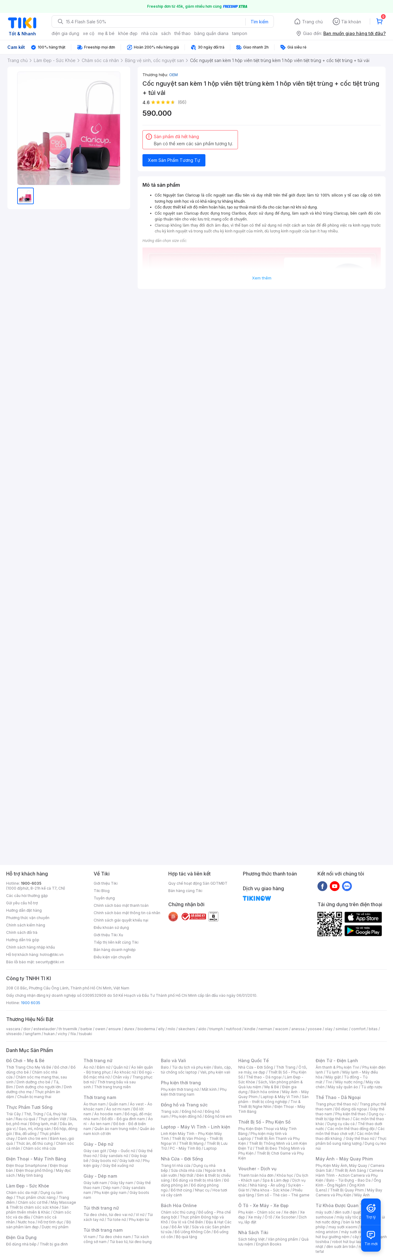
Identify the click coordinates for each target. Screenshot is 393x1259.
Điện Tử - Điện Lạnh (337, 1060)
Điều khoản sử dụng (111, 927)
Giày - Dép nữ (98, 1144)
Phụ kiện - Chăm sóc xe (259, 1212)
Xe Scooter (285, 1217)
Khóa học (285, 1175)
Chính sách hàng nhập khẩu (30, 947)
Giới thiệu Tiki (106, 883)
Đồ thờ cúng (181, 1190)
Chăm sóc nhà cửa (39, 1148)
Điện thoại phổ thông (34, 1170)
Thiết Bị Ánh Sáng (350, 1170)
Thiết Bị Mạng (191, 1143)
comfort (358, 1029)
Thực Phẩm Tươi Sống (29, 1107)
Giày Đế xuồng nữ (118, 1165)
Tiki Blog (102, 890)
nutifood (233, 1029)
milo (171, 1029)
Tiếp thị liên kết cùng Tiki (116, 942)
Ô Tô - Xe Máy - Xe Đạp (263, 1205)
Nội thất (186, 1175)
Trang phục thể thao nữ (336, 1104)
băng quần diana (211, 33)
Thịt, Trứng (33, 1114)
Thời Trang (285, 1067)
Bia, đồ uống (26, 1133)
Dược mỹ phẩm (55, 1227)
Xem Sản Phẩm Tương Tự (174, 160)
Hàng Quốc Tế (253, 1060)
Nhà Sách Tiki (253, 1232)
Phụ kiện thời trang (181, 1082)
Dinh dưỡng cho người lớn (38, 1087)
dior (26, 1029)
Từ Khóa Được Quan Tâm (342, 1205)
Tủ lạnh (332, 1072)
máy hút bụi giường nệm (348, 1234)
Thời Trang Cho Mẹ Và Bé (28, 1067)
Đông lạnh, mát (43, 1123)
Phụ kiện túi (139, 1219)
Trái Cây (13, 1114)
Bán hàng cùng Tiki (185, 890)
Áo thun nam (95, 1104)
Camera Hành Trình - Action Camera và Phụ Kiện (349, 1175)
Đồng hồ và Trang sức (184, 1104)
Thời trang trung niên (112, 1087)
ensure (114, 1029)
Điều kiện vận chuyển (112, 957)
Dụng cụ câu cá (341, 1123)
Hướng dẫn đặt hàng (24, 910)
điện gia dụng (65, 33)
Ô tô (268, 1217)
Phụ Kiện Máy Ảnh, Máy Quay (341, 1165)
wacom (281, 1029)
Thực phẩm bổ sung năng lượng (351, 1141)
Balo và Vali (173, 1060)
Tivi (328, 1082)
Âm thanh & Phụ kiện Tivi (337, 1067)
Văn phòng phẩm (283, 1239)
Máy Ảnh (362, 1195)
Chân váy (121, 1077)
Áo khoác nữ (125, 1072)
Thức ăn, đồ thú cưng (34, 1143)
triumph (216, 1029)
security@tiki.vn (50, 962)
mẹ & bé (106, 33)
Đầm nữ (103, 1067)
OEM (173, 74)
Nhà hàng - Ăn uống (267, 1185)
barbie (86, 1029)
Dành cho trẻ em (32, 1138)
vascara (13, 1029)
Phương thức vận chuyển (27, 917)
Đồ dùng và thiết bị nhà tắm (197, 1180)
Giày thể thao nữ (360, 1138)
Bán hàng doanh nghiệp (115, 949)
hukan (49, 1033)
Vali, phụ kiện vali (215, 1072)
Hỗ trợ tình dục (50, 1222)
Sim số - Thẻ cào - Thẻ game (283, 1195)
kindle (249, 1029)
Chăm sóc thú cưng (178, 1212)
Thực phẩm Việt (52, 1119)
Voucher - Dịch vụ (257, 1168)
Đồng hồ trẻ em (218, 1116)
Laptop (210, 1148)
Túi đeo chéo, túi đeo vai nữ (108, 1214)
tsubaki (85, 1033)
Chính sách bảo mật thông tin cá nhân (127, 912)
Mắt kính (209, 1089)
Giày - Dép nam (100, 1176)
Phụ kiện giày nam (110, 1192)
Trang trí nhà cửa (175, 1165)
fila (73, 1033)
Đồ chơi (61, 1067)
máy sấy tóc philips (354, 1217)
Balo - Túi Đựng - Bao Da (348, 1180)
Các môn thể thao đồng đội (351, 1128)
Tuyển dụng (104, 898)
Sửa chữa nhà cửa (186, 1170)
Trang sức (170, 1111)
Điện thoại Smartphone (26, 1165)
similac (342, 1029)
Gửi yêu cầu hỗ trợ (22, 903)
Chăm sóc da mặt (21, 1192)
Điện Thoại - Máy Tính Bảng (36, 1158)
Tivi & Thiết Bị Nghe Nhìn (269, 1104)
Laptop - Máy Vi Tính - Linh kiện (195, 1126)
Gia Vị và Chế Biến (187, 1222)
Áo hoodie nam (108, 1114)
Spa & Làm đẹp (276, 1180)
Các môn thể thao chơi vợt (350, 1131)
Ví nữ (140, 1214)
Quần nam (118, 1104)
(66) (182, 102)
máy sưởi (324, 1212)
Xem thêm (261, 277)
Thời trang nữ (98, 1060)
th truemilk (68, 1029)
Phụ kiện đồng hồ (187, 1116)
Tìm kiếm (259, 21)
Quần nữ (120, 1067)
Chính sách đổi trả (21, 932)
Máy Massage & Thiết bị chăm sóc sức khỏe (41, 1205)
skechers (186, 1029)
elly (161, 1029)
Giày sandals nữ (114, 1155)
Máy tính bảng (30, 1175)
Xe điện (290, 1212)
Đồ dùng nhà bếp (21, 1244)
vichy (62, 1033)
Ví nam (89, 1236)
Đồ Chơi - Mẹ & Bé (25, 1060)
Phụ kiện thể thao (350, 1114)
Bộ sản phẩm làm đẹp (38, 1224)
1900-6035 (31, 883)
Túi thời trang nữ (101, 1207)
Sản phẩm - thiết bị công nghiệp (273, 1099)
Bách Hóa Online (179, 1205)
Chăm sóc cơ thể (33, 1202)
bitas (373, 1029)
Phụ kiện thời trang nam (194, 1092)
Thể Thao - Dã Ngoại (338, 1097)
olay (329, 1029)
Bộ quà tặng (186, 1236)
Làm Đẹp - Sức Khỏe (27, 1185)
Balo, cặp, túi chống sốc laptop (196, 1069)
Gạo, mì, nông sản (35, 1128)
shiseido (14, 1033)
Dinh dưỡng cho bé (33, 1082)
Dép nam (111, 1187)
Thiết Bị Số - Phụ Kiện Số (264, 1122)
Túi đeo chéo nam (115, 1236)
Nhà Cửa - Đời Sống (182, 1158)
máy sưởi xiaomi (355, 1232)
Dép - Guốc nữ (122, 1150)
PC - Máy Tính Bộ (185, 1148)
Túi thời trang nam (103, 1230)
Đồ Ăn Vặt (180, 1227)
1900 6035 (30, 1002)
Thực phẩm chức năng (36, 1197)
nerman (265, 1029)
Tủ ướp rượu (371, 1087)
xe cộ (88, 33)
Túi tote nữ (116, 1219)
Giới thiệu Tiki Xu (108, 935)
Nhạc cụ (202, 1190)
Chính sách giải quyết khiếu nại (121, 920)
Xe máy (255, 1217)
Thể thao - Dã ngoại (264, 1077)
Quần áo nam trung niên (115, 1128)
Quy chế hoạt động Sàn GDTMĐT (198, 883)
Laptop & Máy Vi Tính (280, 1096)
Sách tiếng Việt (251, 1239)
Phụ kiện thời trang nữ (180, 1089)
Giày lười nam (95, 1182)
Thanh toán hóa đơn (256, 1175)
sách (166, 33)
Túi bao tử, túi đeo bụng (131, 1241)
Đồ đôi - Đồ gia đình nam (123, 1119)
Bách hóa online (265, 1091)
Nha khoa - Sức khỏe (271, 1190)
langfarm (33, 1033)
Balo (165, 1067)
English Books (269, 1244)
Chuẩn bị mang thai (34, 1096)
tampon (239, 33)
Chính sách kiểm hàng (25, 925)
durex (129, 1029)
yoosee (315, 1029)
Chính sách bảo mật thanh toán (121, 905)
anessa (298, 1029)
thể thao (182, 33)
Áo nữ (89, 1067)
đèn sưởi (342, 1212)
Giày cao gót (95, 1150)
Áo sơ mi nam (118, 1109)
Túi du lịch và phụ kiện (191, 1067)
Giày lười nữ (129, 1160)
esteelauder (44, 1029)
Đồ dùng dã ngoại (351, 1109)
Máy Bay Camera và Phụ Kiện (349, 1192)
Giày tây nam (121, 1182)
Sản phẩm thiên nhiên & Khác (37, 1209)
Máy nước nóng (349, 1082)
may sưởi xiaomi (343, 1227)
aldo (202, 1029)
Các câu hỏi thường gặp (27, 895)
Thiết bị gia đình (54, 1244)
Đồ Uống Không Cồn (193, 1232)
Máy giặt (333, 1077)
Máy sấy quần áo (343, 1087)
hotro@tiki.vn (52, 954)
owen (100, 1029)
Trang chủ (312, 21)
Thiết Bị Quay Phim (347, 1190)
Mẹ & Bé (271, 1087)
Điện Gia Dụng (21, 1237)
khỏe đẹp (128, 33)
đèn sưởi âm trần (341, 1246)
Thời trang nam (100, 1097)
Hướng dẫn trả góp (22, 939)
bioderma (146, 1029)
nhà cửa (149, 33)
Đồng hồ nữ (192, 1111)
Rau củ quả (25, 1119)
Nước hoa (26, 1222)
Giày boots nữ (103, 1160)
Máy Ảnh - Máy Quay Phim (344, 1158)
